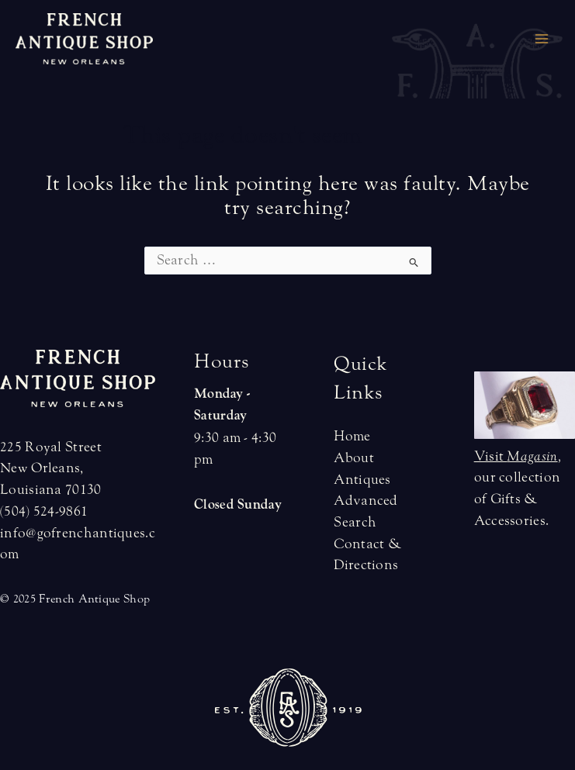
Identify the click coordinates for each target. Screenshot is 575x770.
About (354, 458)
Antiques (362, 479)
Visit (516, 456)
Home (352, 436)
